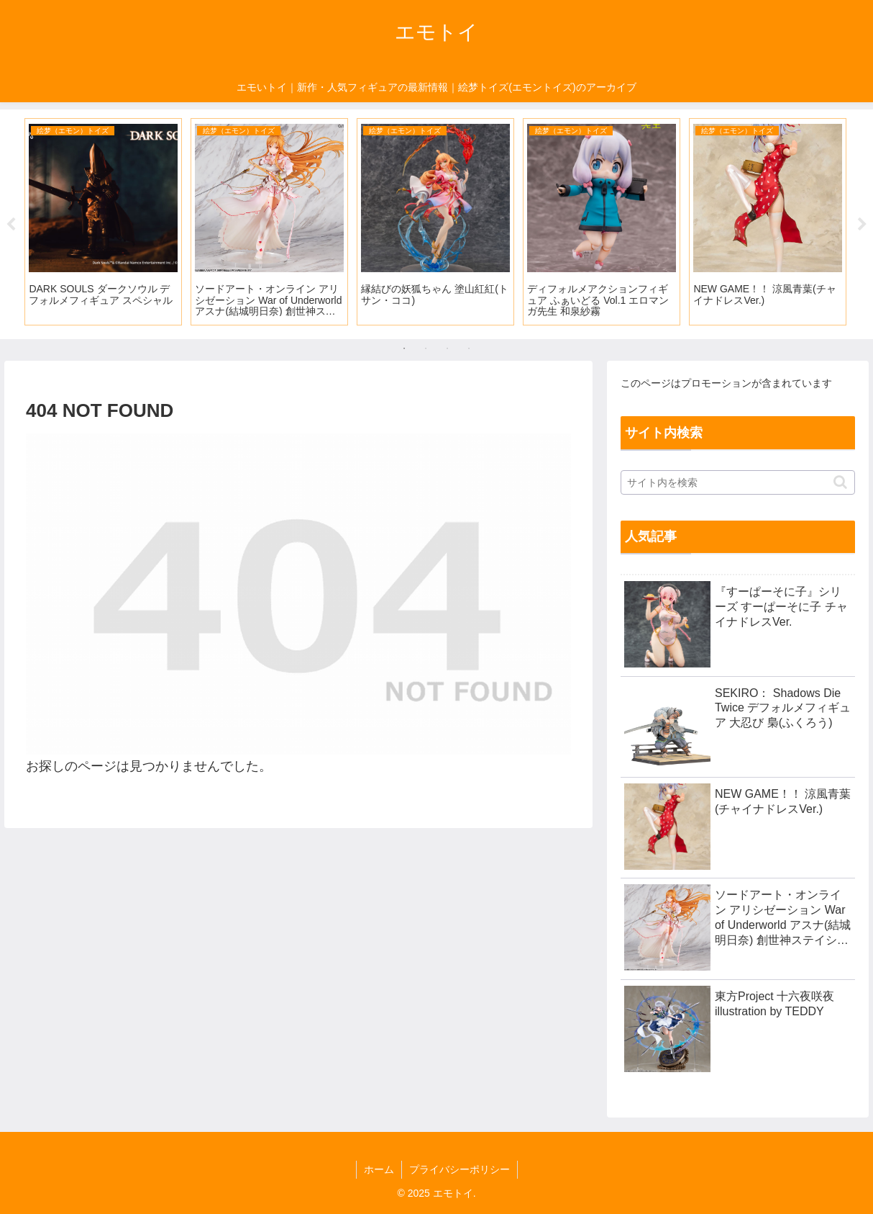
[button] (840, 482)
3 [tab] (447, 348)
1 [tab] (404, 348)
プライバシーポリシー (459, 1169)
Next (862, 224)
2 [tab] (426, 348)
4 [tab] (469, 348)
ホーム (379, 1169)
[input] (738, 482)
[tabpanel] (103, 221)
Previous (11, 224)
